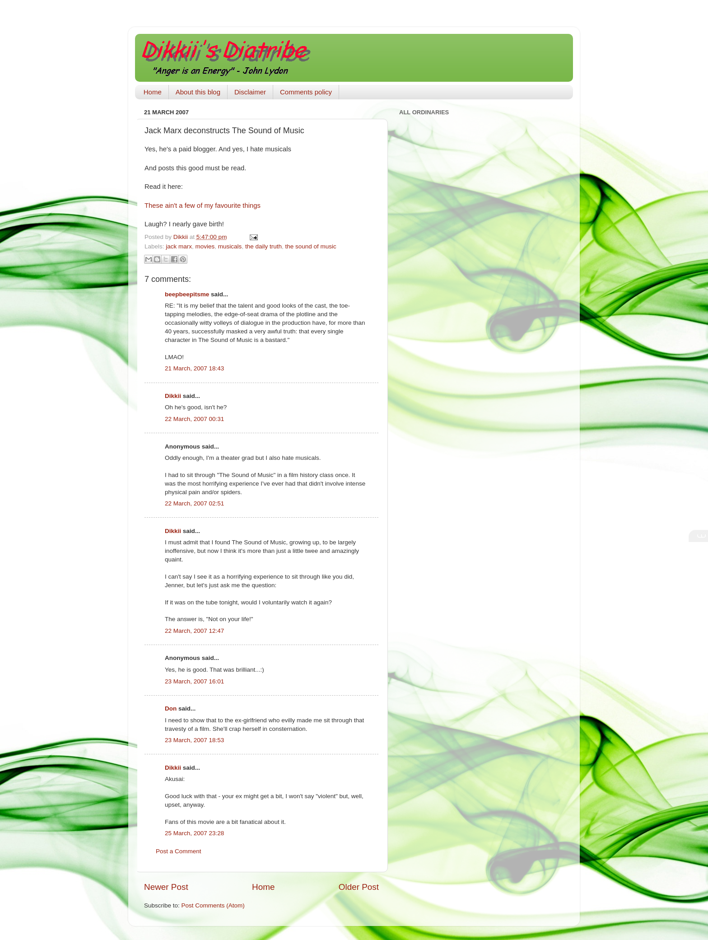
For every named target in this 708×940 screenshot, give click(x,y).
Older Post (359, 887)
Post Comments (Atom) (213, 905)
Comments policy (306, 92)
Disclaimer (250, 92)
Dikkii (173, 396)
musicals (230, 246)
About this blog (198, 92)
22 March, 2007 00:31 (194, 419)
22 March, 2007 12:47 (194, 630)
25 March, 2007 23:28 (194, 833)
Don (171, 708)
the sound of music (310, 246)
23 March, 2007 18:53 (194, 740)
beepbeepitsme (187, 294)
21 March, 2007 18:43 (194, 368)
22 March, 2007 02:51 (194, 503)
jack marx (179, 246)
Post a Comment (178, 851)
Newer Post (166, 887)
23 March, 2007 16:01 (194, 681)
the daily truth (263, 246)
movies (205, 246)
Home (153, 92)
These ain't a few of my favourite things (202, 205)
